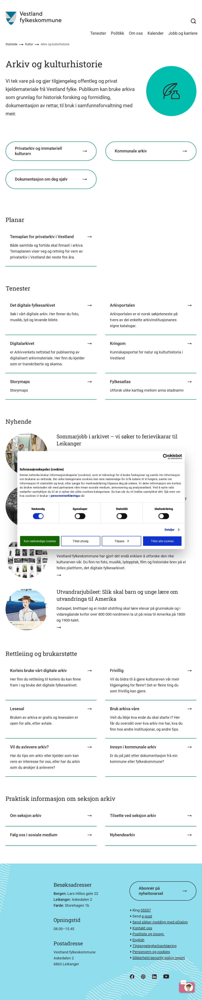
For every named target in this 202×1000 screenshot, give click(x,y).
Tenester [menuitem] (98, 33)
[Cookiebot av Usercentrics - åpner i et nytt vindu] (165, 456)
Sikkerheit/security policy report (158, 957)
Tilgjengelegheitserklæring (154, 946)
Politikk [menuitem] (117, 33)
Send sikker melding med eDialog (160, 922)
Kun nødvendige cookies (40, 541)
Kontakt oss (142, 928)
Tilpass (122, 541)
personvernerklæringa (65, 495)
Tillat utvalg (80, 541)
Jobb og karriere (183, 33)
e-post (147, 916)
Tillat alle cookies (162, 541)
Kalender (155, 33)
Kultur (29, 44)
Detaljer (169, 529)
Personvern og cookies (151, 952)
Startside (11, 44)
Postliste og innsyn (148, 934)
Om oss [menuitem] (136, 33)
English (138, 940)
